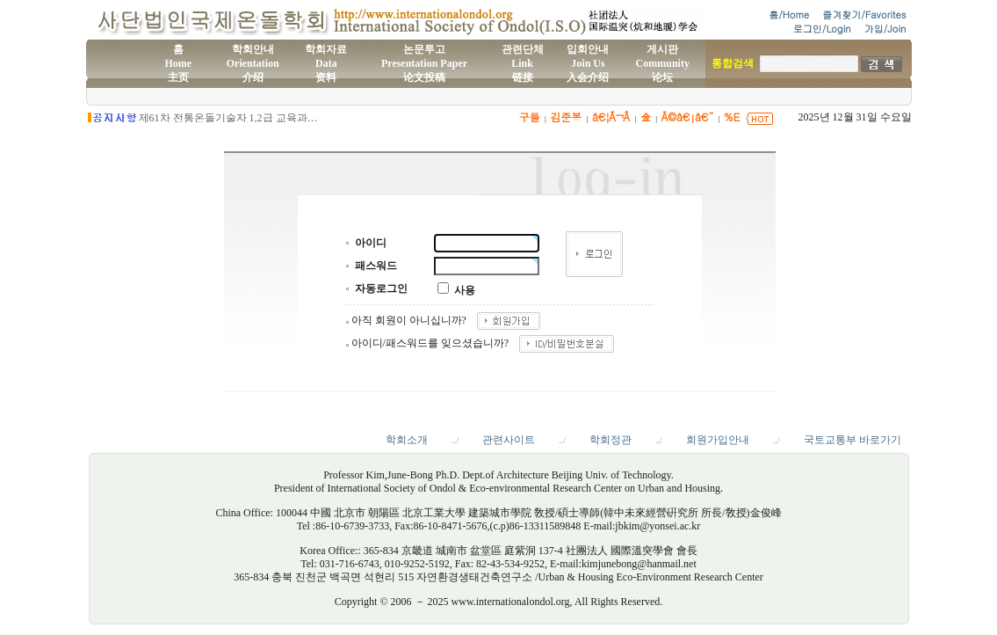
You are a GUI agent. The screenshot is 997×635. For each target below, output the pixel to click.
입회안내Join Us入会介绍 (588, 63)
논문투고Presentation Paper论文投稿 (424, 63)
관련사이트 (508, 440)
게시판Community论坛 (663, 63)
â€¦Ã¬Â (611, 116)
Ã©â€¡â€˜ (687, 116)
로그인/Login (822, 28)
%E (732, 116)
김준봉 (566, 116)
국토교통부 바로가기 (852, 440)
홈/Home (789, 14)
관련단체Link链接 (523, 63)
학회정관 (610, 440)
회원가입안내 (717, 440)
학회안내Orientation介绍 (253, 63)
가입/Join (885, 28)
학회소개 (407, 440)
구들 (529, 116)
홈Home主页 (177, 63)
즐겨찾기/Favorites (864, 14)
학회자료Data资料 (326, 63)
